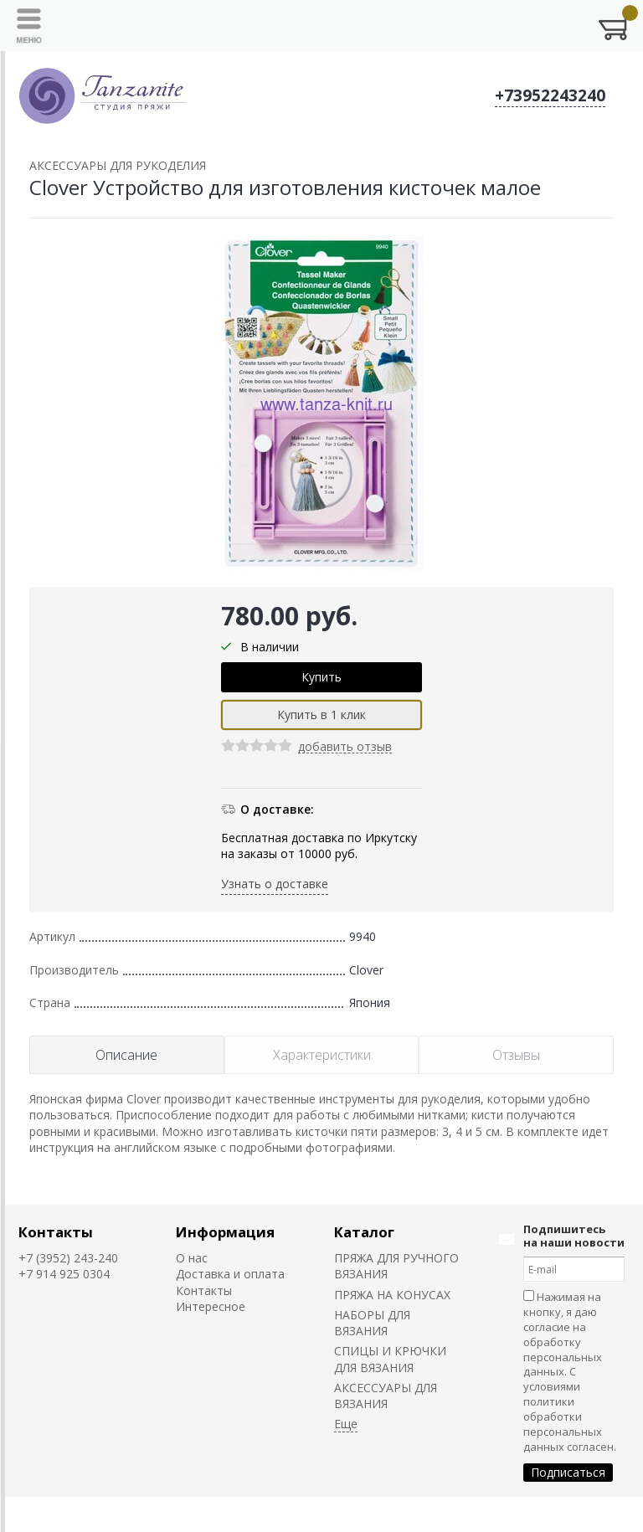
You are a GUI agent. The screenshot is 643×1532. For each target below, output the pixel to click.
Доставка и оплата (230, 1274)
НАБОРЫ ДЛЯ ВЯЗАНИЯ (372, 1323)
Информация (225, 1232)
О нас (192, 1258)
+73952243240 (550, 95)
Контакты (55, 1232)
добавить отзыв (345, 747)
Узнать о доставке (274, 884)
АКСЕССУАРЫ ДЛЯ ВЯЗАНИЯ (385, 1395)
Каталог (364, 1232)
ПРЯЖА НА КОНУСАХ (392, 1295)
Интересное (210, 1306)
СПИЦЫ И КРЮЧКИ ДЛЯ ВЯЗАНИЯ (390, 1359)
